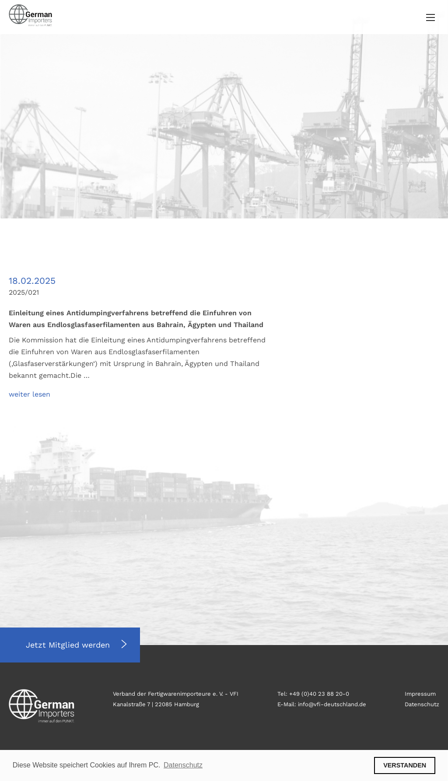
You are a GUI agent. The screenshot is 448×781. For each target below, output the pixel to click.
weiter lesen (29, 394)
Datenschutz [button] (183, 765)
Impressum (420, 693)
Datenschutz (422, 704)
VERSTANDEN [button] (404, 765)
